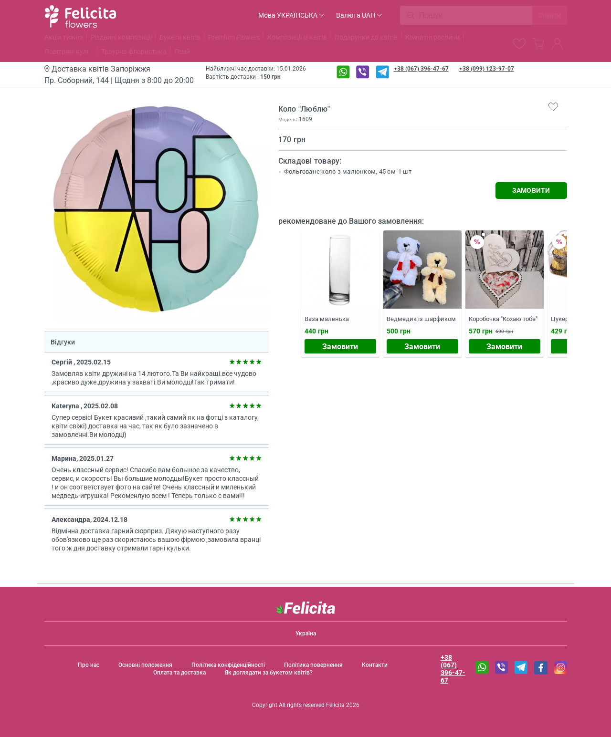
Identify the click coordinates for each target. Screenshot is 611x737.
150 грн (270, 76)
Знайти (549, 15)
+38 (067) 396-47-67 (421, 68)
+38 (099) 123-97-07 (486, 68)
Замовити (340, 346)
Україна (305, 633)
